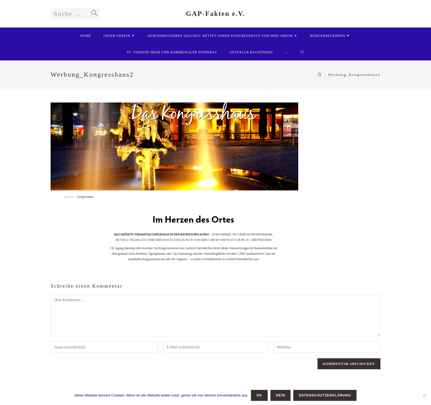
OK (259, 395)
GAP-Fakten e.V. (215, 13)
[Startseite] (320, 75)
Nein (280, 395)
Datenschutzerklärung (325, 395)
